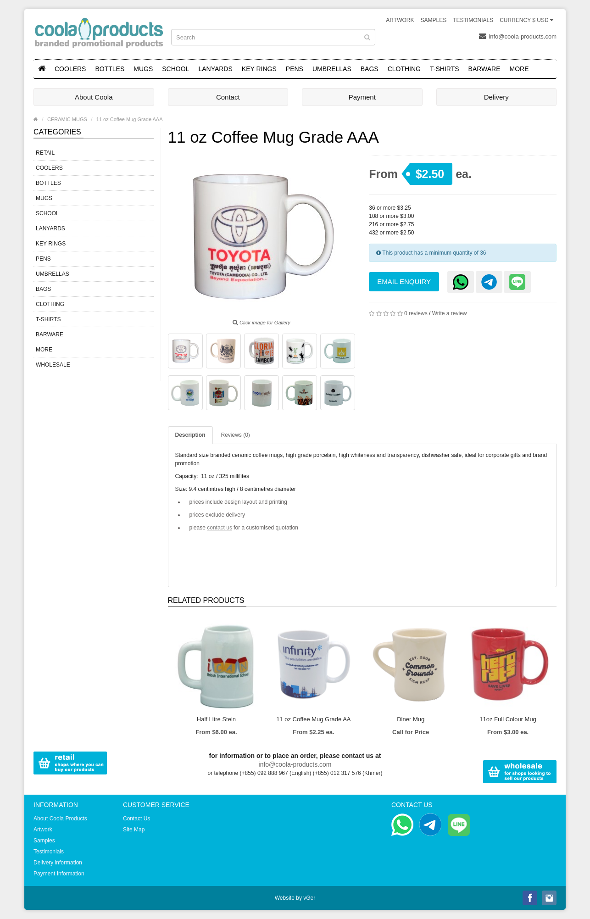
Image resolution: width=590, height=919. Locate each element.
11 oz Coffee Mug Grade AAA (129, 119)
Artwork (400, 20)
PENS (294, 68)
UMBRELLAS (331, 68)
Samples (433, 20)
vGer (309, 898)
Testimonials (473, 20)
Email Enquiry (404, 281)
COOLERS (70, 68)
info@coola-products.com (518, 36)
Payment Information (58, 873)
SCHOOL (175, 68)
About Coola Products (60, 818)
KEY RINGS (259, 68)
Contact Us (136, 818)
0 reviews (416, 313)
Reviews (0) (235, 435)
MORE (519, 68)
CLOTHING (404, 68)
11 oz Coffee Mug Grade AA (313, 719)
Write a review (449, 313)
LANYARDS (215, 68)
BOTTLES (109, 68)
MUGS (143, 68)
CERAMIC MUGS (67, 119)
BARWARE (484, 68)
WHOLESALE (53, 365)
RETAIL (45, 153)
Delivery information (57, 862)
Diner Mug (410, 719)
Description (190, 435)
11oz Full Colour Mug (507, 719)
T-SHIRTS (444, 68)
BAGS (369, 68)
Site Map (134, 829)
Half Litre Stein (216, 719)
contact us (219, 527)
